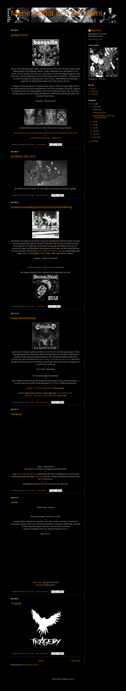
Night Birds (37, 582)
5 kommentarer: (41, 144)
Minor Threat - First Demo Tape (49, 251)
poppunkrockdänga (23, 318)
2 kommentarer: (41, 490)
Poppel (92, 89)
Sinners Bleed (43, 359)
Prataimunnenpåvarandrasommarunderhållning (45, 267)
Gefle (14, 502)
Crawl (52, 359)
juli (94, 122)
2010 (93, 141)
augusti (96, 107)
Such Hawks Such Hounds (26, 474)
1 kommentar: (40, 306)
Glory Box (94, 91)
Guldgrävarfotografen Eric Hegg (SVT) (46, 138)
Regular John (96, 30)
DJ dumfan (94, 94)
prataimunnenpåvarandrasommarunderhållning (41, 207)
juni (94, 125)
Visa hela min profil (95, 39)
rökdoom (16, 414)
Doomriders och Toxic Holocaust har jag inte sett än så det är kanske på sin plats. (45, 133)
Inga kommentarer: (42, 195)
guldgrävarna (19, 35)
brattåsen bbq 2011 (23, 156)
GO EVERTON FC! (65, 393)
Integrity (42, 253)
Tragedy (16, 603)
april (94, 131)
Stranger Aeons (65, 359)
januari (95, 137)
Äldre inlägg (75, 661)
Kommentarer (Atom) (30, 665)
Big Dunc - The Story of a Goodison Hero (41, 396)
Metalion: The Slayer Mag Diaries (39, 388)
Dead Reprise (54, 383)
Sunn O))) (39, 476)
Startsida (41, 661)
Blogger (71, 679)
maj (94, 128)
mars (95, 134)
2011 (93, 104)
